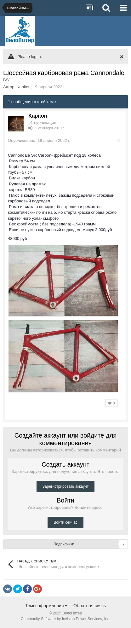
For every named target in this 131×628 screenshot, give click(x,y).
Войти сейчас (65, 522)
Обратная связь (89, 605)
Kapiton (24, 86)
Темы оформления (46, 605)
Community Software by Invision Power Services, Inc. (65, 619)
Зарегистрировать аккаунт (65, 486)
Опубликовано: (39, 140)
